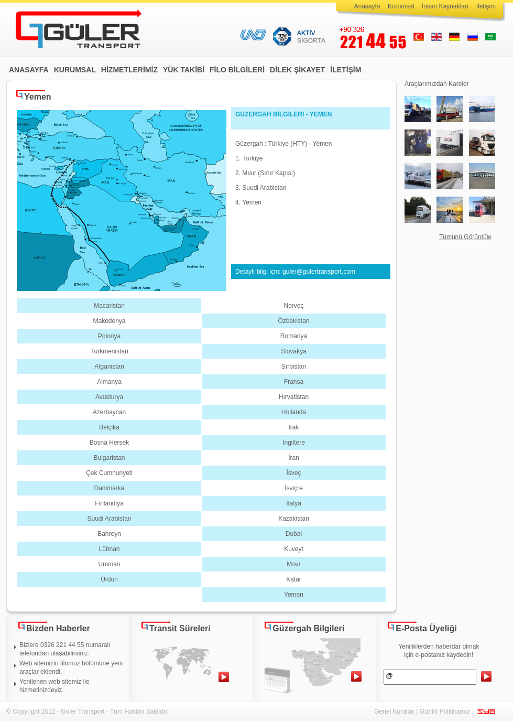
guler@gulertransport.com (318, 271)
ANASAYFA (29, 70)
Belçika (109, 427)
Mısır (294, 564)
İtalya (293, 503)
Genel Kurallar (394, 711)
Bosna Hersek (109, 442)
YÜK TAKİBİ (183, 70)
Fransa (293, 381)
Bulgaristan (109, 457)
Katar (293, 579)
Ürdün (109, 579)
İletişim (486, 6)
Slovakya (294, 351)
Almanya (109, 381)
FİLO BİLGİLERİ (237, 70)
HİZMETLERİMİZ (129, 70)
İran (293, 457)
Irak (293, 427)
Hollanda (293, 412)
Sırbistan (293, 366)
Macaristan (109, 305)
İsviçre (294, 488)
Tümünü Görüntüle (465, 237)
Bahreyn (109, 533)
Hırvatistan (294, 397)
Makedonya (109, 321)
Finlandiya (109, 503)
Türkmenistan (109, 351)
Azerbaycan (109, 412)
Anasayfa (367, 6)
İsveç (293, 473)
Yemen (293, 594)
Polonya (109, 336)
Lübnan (109, 549)
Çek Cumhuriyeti (109, 473)
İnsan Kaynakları (445, 6)
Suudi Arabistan (109, 518)
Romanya (293, 336)
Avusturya (109, 397)
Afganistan (109, 366)
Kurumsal (401, 6)
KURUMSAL (75, 70)
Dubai (294, 533)
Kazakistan (293, 518)
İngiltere (293, 442)
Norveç (293, 305)
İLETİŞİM (345, 70)
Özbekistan (293, 321)
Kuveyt (293, 549)
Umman (109, 564)
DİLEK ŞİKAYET (297, 70)
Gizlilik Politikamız (445, 711)
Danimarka (109, 488)
